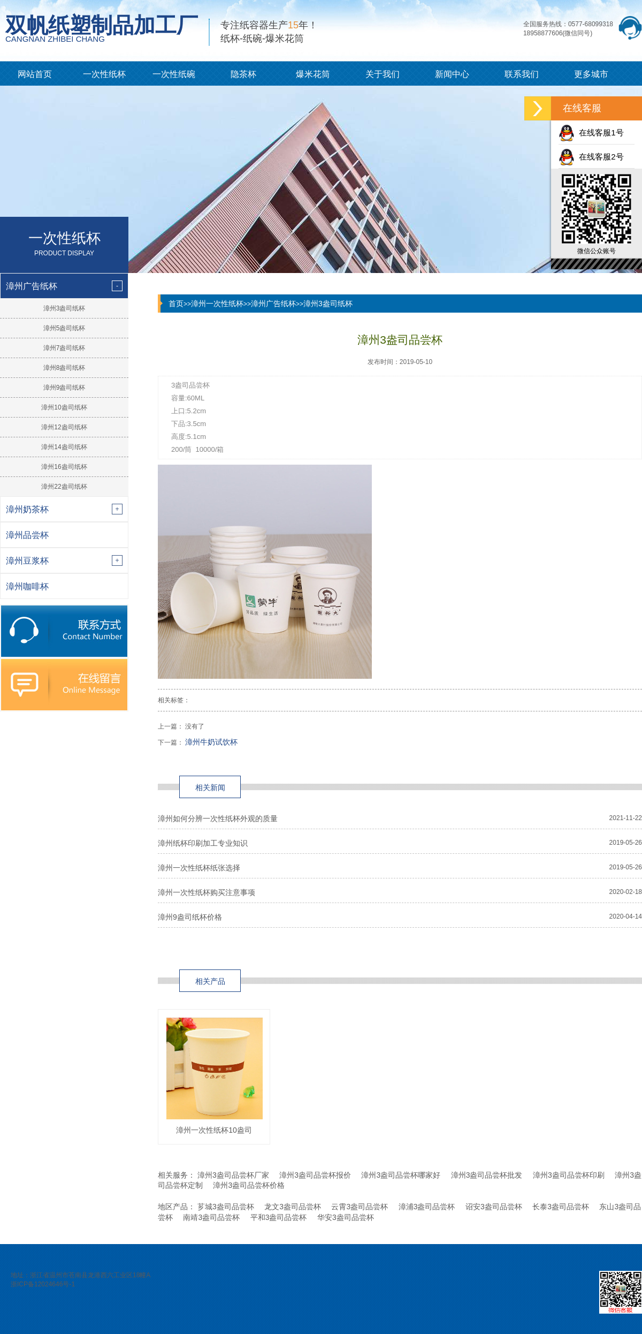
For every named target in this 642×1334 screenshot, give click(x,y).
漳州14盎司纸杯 (64, 447)
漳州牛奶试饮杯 (211, 742)
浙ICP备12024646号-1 (43, 1284)
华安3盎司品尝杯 (345, 1217)
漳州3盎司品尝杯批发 (487, 1175)
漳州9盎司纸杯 (64, 387)
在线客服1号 (591, 132)
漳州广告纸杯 (273, 303)
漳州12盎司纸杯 (64, 427)
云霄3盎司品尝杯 (359, 1206)
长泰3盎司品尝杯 (560, 1206)
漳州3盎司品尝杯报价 (315, 1175)
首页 (176, 303)
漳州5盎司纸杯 (64, 328)
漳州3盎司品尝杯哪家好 (400, 1175)
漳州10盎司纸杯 (64, 407)
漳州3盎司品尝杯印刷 (569, 1175)
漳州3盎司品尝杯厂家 (233, 1175)
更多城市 (591, 74)
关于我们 (382, 74)
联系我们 (522, 74)
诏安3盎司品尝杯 (493, 1206)
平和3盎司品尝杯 (278, 1217)
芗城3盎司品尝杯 (225, 1206)
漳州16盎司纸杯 (64, 467)
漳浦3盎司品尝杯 (427, 1206)
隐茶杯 (243, 74)
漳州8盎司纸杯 (64, 368)
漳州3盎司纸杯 (64, 308)
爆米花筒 (313, 74)
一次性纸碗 (173, 74)
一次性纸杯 (104, 74)
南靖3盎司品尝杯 (211, 1217)
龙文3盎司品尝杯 (292, 1206)
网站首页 (35, 74)
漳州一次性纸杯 (217, 303)
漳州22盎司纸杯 (64, 486)
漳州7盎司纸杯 (64, 348)
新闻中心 (452, 74)
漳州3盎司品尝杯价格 (249, 1185)
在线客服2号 (591, 156)
